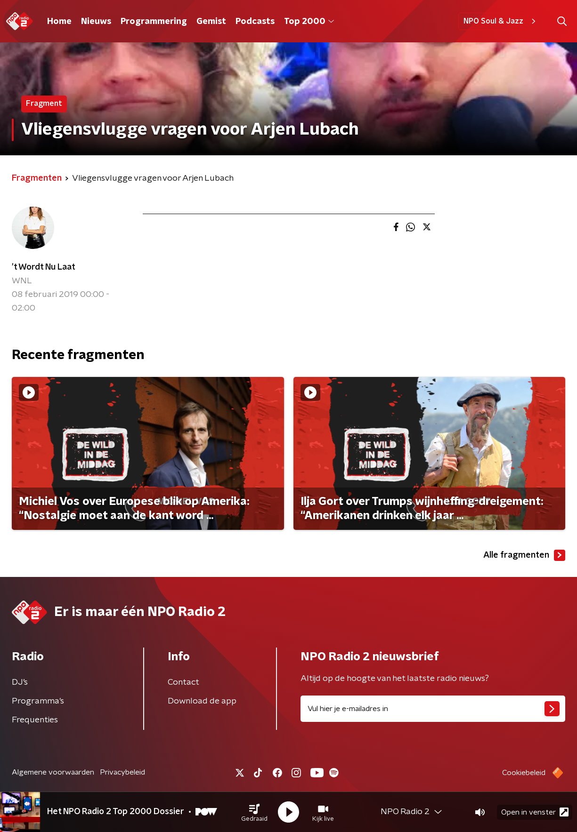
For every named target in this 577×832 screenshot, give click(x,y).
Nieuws (96, 21)
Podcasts (255, 21)
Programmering (154, 21)
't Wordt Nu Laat (43, 267)
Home (59, 21)
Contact (183, 682)
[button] (254, 812)
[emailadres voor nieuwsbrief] (433, 709)
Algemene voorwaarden (53, 772)
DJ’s (20, 682)
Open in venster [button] (535, 812)
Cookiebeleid (523, 772)
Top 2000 (309, 21)
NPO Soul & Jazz (500, 21)
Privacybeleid (122, 772)
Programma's (38, 701)
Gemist (211, 21)
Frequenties (35, 720)
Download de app (202, 701)
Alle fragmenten (524, 555)
